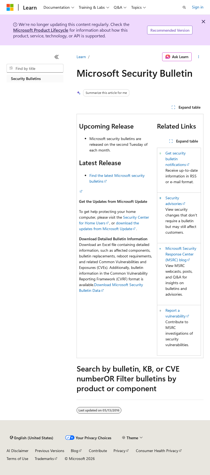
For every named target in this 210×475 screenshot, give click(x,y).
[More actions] (198, 56)
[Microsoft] (10, 7)
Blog (74, 450)
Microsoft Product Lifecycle (40, 30)
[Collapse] (56, 57)
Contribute (98, 450)
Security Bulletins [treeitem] (26, 78)
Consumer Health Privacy (157, 450)
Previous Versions (49, 450)
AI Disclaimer (17, 450)
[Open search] (184, 7)
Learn (81, 56)
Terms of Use (17, 458)
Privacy (119, 450)
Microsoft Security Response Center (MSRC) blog (180, 254)
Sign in (197, 7)
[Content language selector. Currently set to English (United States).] (32, 438)
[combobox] (35, 68)
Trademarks (44, 458)
